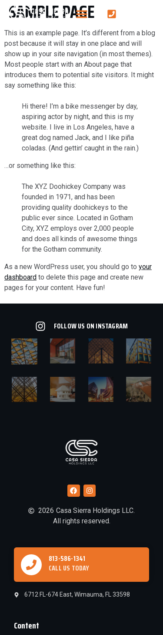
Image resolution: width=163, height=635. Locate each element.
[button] (82, 14)
